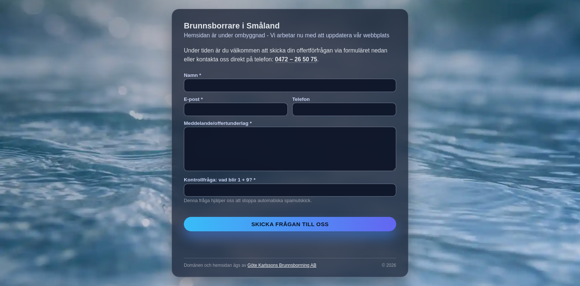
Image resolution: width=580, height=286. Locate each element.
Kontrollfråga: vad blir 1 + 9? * (220, 180)
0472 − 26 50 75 (296, 59)
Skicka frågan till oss (289, 224)
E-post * (193, 99)
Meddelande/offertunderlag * (218, 123)
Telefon (301, 99)
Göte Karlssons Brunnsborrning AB (281, 265)
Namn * (192, 75)
